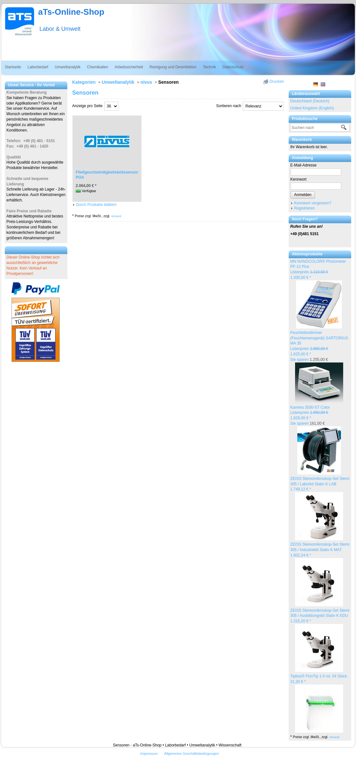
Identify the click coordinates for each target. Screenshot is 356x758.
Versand (334, 737)
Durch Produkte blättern (96, 204)
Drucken (276, 81)
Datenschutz (233, 67)
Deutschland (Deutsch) (309, 101)
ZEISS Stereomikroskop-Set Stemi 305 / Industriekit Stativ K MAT (319, 550)
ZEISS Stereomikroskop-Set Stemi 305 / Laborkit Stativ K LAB (319, 484)
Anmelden (302, 194)
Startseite (13, 67)
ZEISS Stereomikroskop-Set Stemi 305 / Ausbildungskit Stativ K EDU (319, 616)
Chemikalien (97, 67)
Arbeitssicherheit (128, 67)
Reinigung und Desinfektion (173, 67)
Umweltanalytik (68, 67)
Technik (209, 67)
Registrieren (304, 208)
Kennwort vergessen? (312, 203)
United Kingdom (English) (312, 108)
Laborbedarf (38, 67)
